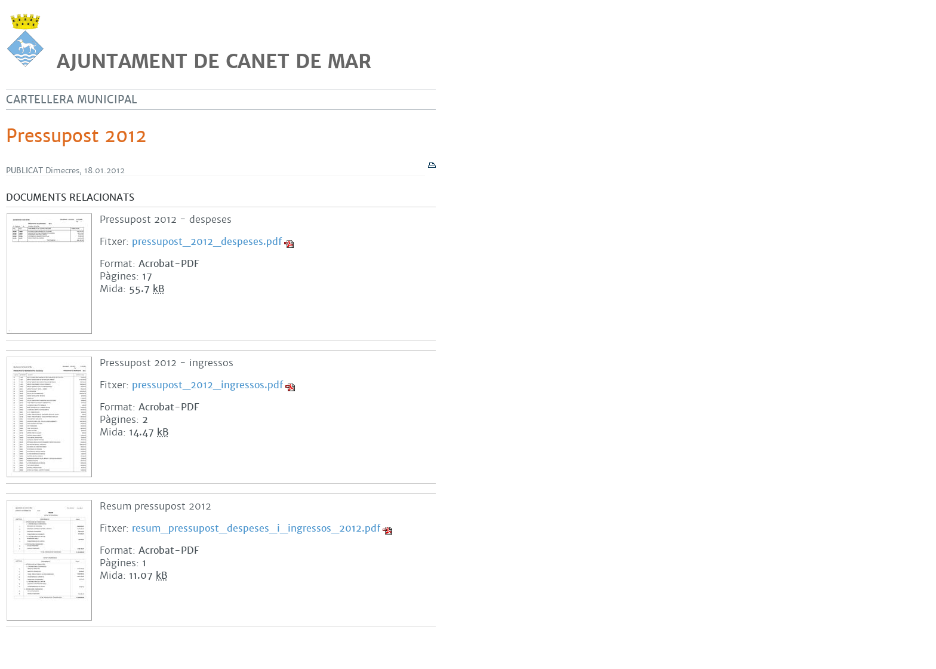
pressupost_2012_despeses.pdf (207, 241)
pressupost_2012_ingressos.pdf (207, 385)
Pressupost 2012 (76, 136)
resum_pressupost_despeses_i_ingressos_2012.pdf (256, 528)
